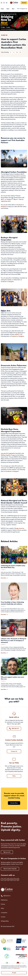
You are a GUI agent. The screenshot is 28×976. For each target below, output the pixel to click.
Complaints (4, 912)
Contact (3, 917)
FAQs (2, 908)
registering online (6, 201)
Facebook (19, 204)
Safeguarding (4, 921)
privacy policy (17, 968)
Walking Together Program (8, 455)
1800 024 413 (5, 896)
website (9, 279)
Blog (13, 8)
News (7, 8)
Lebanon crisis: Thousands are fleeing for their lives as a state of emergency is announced (13, 640)
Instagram (3, 206)
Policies (3, 904)
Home (2, 8)
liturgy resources (19, 528)
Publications (4, 900)
